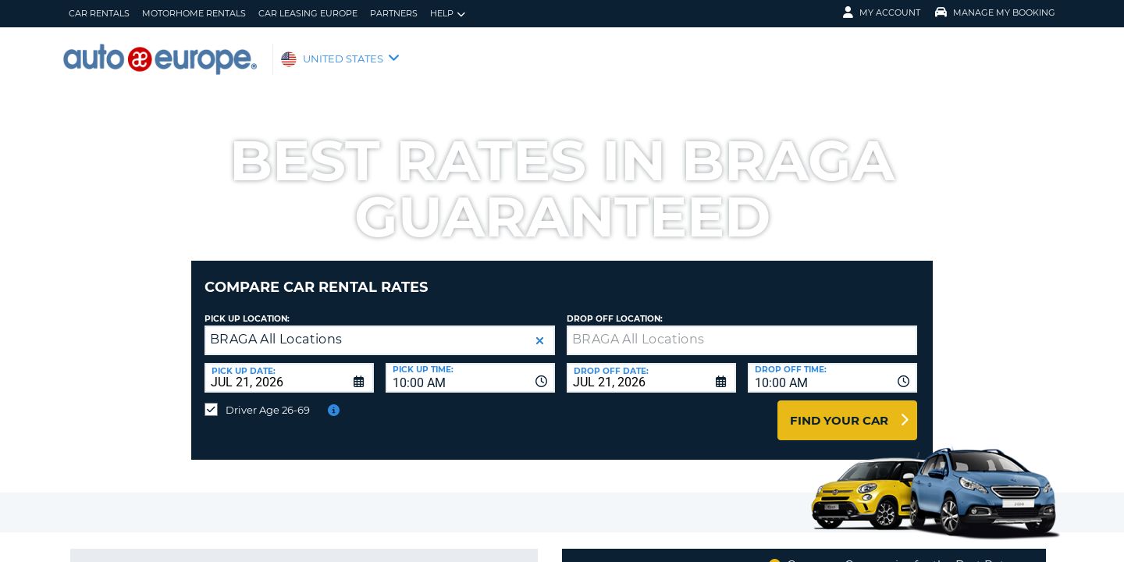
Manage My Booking (995, 12)
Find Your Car (839, 408)
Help (447, 14)
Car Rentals (99, 13)
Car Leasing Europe (307, 13)
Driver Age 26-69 (268, 398)
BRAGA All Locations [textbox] (276, 327)
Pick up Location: (247, 307)
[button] (540, 329)
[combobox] (470, 366)
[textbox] (742, 328)
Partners (394, 13)
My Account (881, 12)
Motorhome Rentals (194, 13)
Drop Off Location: (615, 307)
